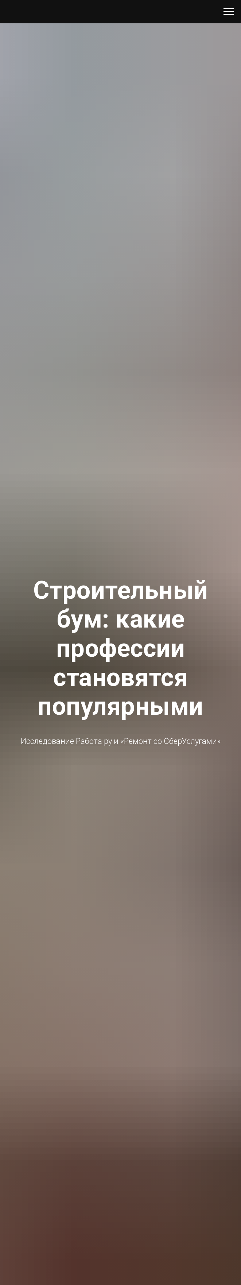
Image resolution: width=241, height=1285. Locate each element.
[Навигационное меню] (228, 11)
